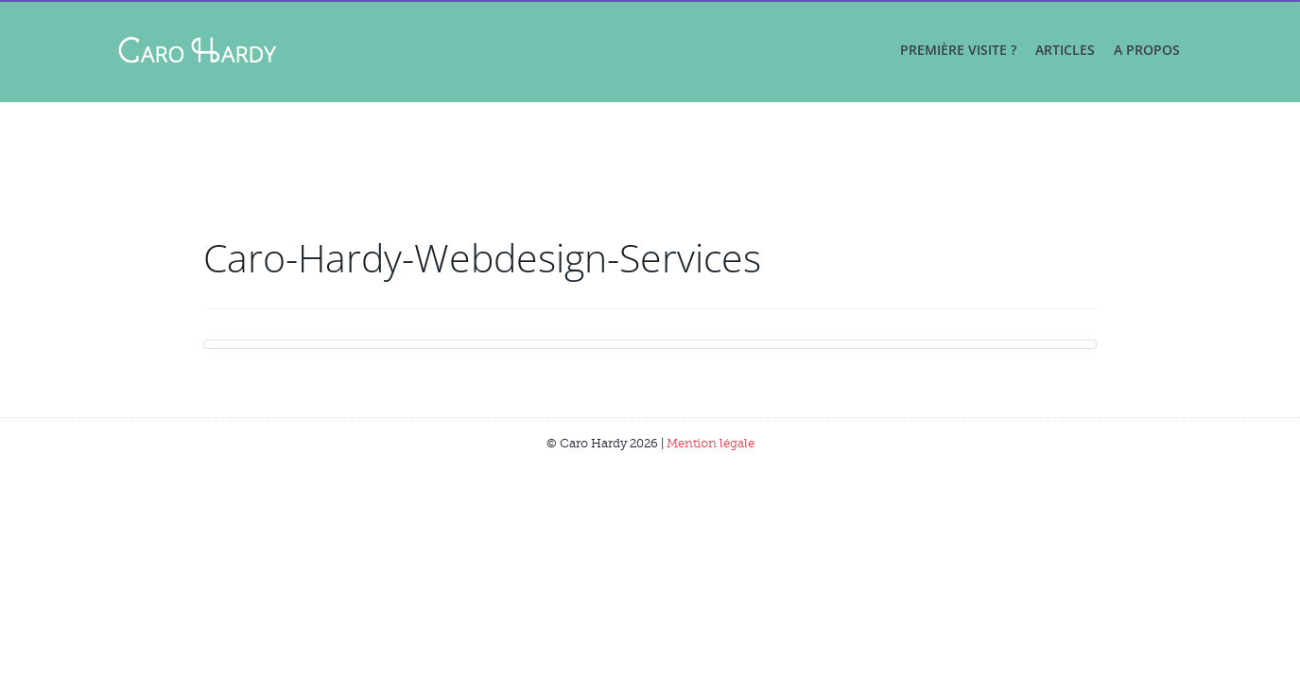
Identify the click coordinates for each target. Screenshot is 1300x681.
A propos (1147, 50)
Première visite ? (958, 50)
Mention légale (710, 443)
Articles (1065, 50)
